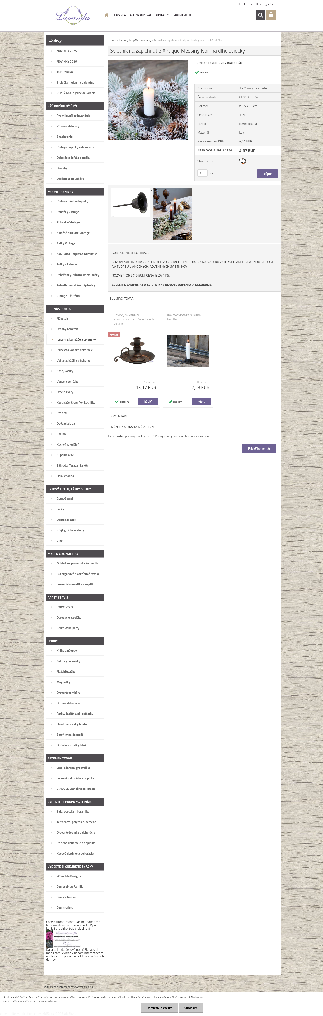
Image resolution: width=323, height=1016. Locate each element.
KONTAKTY (162, 15)
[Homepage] (106, 15)
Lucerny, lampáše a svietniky (135, 40)
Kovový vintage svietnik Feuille (184, 317)
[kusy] (202, 173)
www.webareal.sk (82, 986)
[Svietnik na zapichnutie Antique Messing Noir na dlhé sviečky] (148, 61)
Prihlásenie (246, 4)
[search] (260, 15)
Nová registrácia (265, 4)
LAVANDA (120, 15)
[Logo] (72, 15)
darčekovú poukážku (75, 949)
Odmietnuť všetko (159, 1007)
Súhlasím (191, 1007)
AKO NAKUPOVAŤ (140, 15)
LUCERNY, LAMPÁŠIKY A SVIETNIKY (137, 284)
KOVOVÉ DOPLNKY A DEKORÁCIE (188, 284)
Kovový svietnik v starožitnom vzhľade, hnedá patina (134, 319)
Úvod (113, 40)
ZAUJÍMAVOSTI (182, 15)
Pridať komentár (259, 448)
